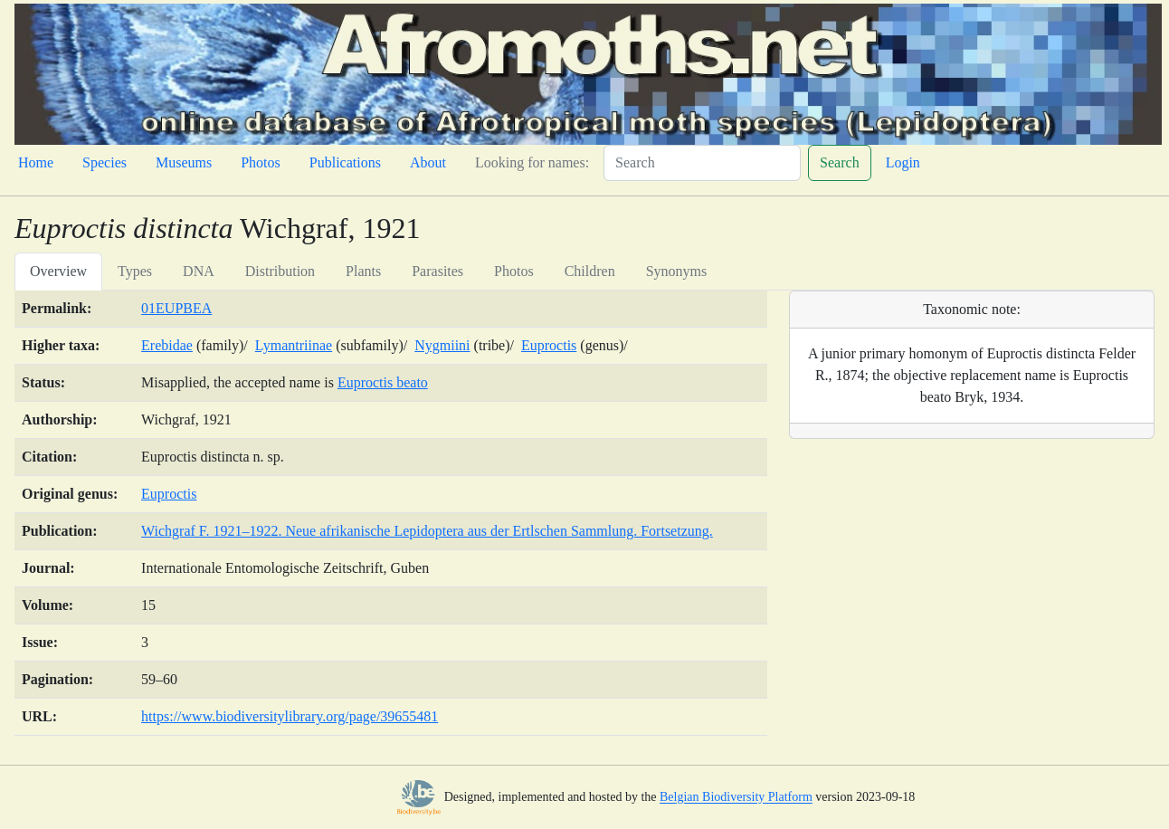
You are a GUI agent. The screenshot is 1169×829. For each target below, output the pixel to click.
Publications (345, 162)
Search (840, 162)
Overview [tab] (58, 271)
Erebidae (167, 345)
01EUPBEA (176, 308)
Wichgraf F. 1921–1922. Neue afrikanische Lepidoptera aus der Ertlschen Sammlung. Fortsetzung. (427, 530)
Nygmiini (442, 345)
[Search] (702, 163)
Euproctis (548, 345)
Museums (184, 162)
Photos (260, 162)
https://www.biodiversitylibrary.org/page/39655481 (289, 716)
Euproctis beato (382, 382)
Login (903, 162)
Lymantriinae (293, 345)
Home (35, 162)
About (428, 162)
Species (104, 162)
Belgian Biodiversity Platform (736, 798)
